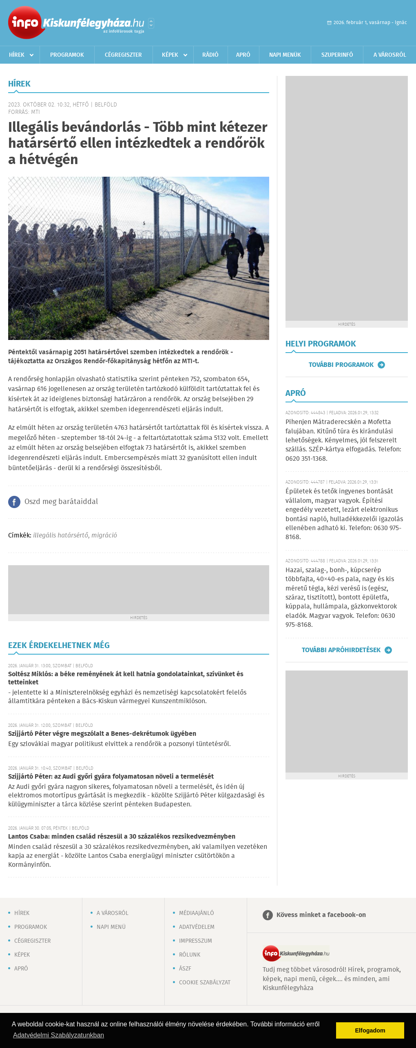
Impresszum (195, 941)
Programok (67, 55)
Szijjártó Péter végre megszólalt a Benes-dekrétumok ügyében (102, 734)
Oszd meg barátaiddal (61, 502)
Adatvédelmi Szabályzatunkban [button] (58, 1035)
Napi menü (111, 927)
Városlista (151, 23)
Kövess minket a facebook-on (321, 915)
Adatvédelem (197, 927)
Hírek (16, 55)
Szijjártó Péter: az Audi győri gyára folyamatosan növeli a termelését (111, 777)
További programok (341, 365)
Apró (243, 55)
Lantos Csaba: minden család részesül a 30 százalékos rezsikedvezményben (121, 837)
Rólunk (189, 954)
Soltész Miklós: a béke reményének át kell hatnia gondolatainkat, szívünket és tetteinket (125, 678)
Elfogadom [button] (370, 1030)
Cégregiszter (123, 55)
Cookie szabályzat (204, 982)
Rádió (210, 55)
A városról (390, 55)
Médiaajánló (196, 913)
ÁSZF (185, 968)
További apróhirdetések (341, 650)
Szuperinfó (337, 55)
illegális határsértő (60, 536)
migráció (104, 536)
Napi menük (285, 55)
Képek (170, 55)
